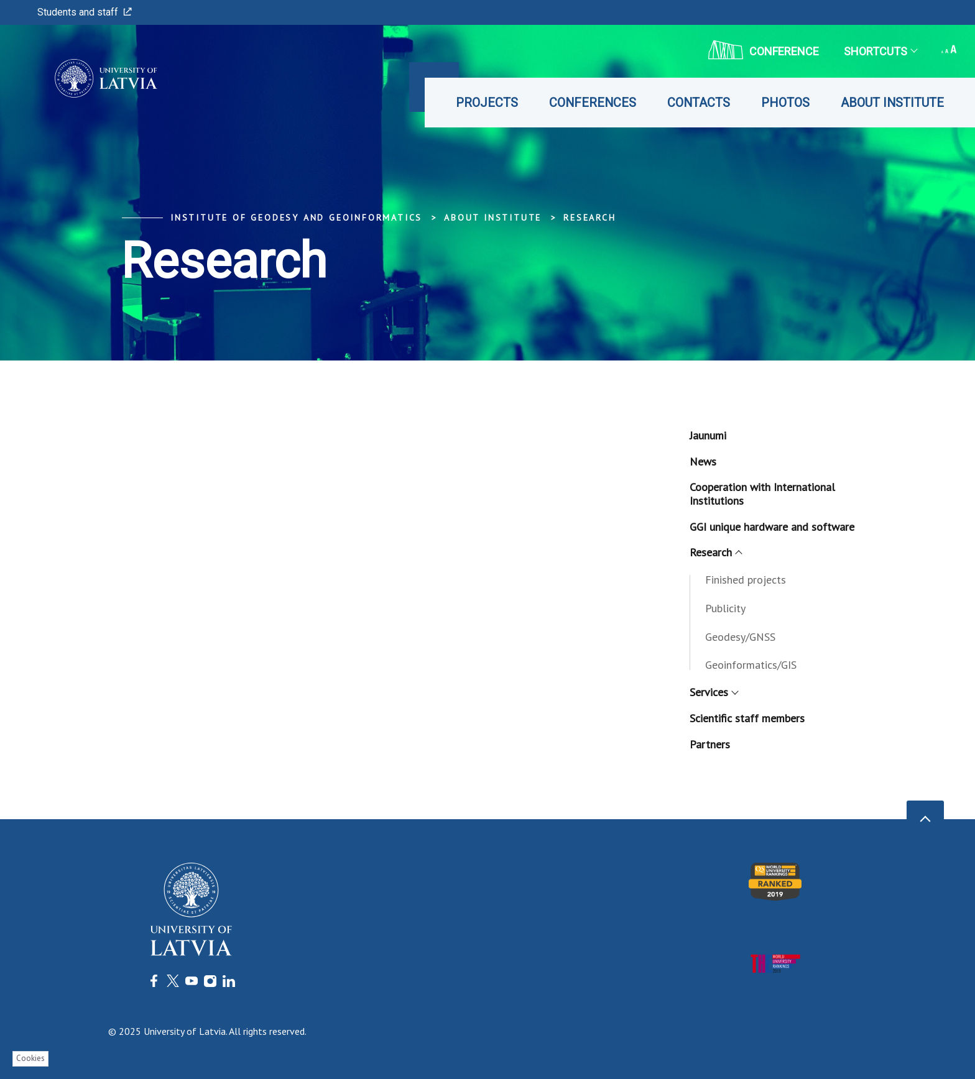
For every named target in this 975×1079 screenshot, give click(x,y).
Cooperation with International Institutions (762, 494)
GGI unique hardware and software (772, 527)
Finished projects (745, 579)
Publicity (725, 608)
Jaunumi (708, 435)
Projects (487, 102)
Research (589, 217)
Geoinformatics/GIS (751, 665)
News (703, 461)
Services (713, 692)
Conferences (592, 102)
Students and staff (84, 12)
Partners (710, 744)
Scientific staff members (747, 718)
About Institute (892, 102)
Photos (785, 102)
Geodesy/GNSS (740, 637)
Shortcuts (880, 51)
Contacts (698, 102)
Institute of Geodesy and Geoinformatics (296, 217)
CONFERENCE (763, 49)
